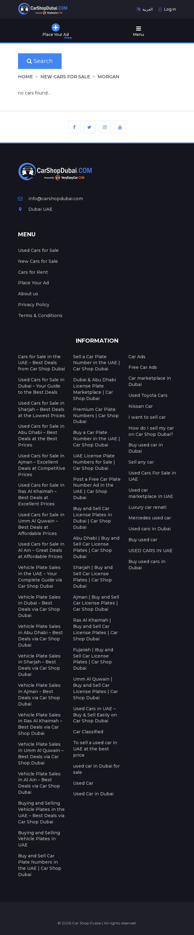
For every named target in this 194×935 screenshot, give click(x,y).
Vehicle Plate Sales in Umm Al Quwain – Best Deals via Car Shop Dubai (40, 753)
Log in (167, 9)
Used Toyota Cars (148, 395)
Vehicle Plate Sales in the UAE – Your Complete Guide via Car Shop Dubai (40, 577)
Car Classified (88, 732)
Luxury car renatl (147, 507)
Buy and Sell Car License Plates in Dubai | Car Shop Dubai (92, 518)
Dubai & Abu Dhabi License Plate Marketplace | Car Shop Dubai (94, 389)
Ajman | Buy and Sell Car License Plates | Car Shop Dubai (96, 603)
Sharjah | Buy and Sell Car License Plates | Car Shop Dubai (93, 577)
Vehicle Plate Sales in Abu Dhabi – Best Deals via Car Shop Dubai (40, 636)
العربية (145, 9)
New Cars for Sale (65, 77)
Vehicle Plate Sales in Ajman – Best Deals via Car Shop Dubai (39, 694)
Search (40, 61)
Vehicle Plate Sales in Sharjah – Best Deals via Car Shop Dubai (39, 665)
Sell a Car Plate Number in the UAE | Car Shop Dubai (96, 363)
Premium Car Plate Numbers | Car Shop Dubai (96, 416)
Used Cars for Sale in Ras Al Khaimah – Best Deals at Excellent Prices (41, 494)
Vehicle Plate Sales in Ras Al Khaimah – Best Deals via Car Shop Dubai (40, 724)
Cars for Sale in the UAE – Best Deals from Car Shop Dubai (41, 363)
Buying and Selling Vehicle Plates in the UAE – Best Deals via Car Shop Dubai (41, 812)
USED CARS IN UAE (150, 550)
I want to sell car (147, 417)
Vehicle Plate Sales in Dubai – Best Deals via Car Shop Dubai (39, 606)
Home (25, 77)
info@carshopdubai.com (50, 198)
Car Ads (137, 356)
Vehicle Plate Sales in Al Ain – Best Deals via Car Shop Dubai (39, 783)
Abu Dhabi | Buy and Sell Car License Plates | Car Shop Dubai (96, 547)
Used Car (83, 783)
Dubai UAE (35, 209)
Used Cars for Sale (38, 250)
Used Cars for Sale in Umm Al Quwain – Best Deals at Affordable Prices (41, 524)
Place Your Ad (33, 283)
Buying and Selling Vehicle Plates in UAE (39, 839)
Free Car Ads (142, 367)
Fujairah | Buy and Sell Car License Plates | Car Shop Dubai (93, 659)
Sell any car (141, 462)
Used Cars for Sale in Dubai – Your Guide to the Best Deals (41, 386)
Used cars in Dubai (149, 529)
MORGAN (108, 77)
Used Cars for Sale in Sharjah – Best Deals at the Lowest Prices (41, 409)
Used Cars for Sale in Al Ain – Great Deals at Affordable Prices (41, 550)
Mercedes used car (149, 518)
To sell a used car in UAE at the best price (95, 749)
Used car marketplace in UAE (150, 493)
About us (28, 293)
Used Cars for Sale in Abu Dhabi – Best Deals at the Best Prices (41, 435)
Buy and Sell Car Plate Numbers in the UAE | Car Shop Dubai (39, 865)
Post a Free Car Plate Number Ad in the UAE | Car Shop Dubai (97, 488)
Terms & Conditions (40, 315)
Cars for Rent (33, 272)
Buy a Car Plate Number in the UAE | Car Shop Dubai (96, 439)
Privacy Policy (33, 304)
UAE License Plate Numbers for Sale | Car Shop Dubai (94, 462)
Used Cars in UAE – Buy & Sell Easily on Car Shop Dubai (95, 715)
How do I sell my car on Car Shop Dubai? (151, 431)
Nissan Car (140, 406)
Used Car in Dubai (93, 794)
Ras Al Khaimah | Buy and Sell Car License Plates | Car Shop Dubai (95, 629)
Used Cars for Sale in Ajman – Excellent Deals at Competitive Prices (41, 465)
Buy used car (142, 539)
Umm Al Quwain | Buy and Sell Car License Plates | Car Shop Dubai (95, 688)
